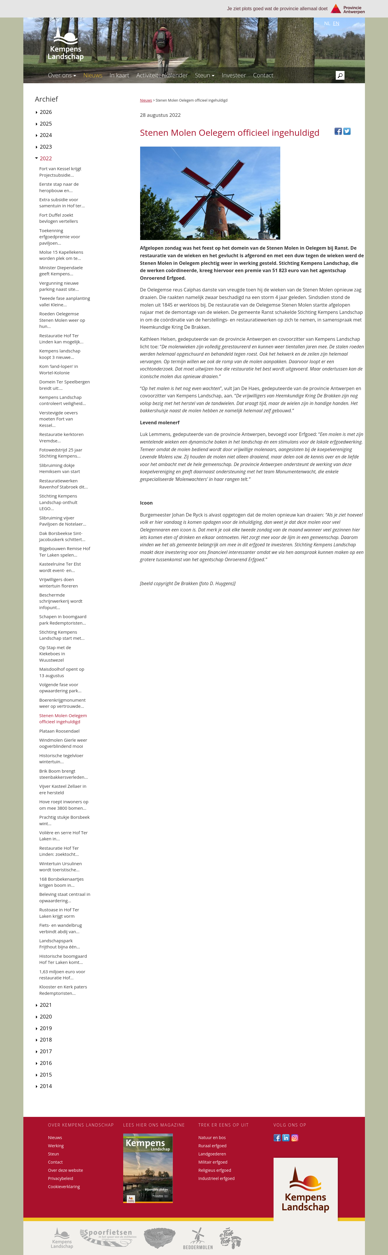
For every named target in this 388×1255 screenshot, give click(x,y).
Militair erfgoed (213, 1162)
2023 (46, 146)
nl (327, 23)
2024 (46, 134)
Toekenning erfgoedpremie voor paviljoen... (59, 236)
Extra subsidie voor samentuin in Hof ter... (62, 202)
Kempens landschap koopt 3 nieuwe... (60, 354)
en (336, 23)
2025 (46, 123)
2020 (46, 1016)
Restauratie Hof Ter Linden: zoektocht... (59, 851)
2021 (46, 1004)
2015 (46, 1074)
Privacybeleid (60, 1178)
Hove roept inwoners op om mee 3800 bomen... (64, 805)
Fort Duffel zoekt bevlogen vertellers (58, 218)
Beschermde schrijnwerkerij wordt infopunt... (61, 601)
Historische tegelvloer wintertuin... (61, 758)
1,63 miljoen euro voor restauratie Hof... (62, 975)
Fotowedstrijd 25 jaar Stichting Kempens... (60, 453)
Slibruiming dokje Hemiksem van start (59, 468)
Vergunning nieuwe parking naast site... (59, 286)
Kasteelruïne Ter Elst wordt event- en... (60, 567)
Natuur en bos (212, 1137)
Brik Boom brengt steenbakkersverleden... (63, 774)
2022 (46, 158)
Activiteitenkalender (162, 75)
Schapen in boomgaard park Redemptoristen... (63, 619)
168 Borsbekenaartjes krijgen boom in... (61, 882)
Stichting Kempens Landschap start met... (62, 635)
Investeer (234, 75)
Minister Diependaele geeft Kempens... (61, 271)
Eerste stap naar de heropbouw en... (59, 187)
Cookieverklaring (64, 1186)
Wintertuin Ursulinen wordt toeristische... (60, 866)
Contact (263, 75)
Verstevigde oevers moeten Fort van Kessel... (58, 419)
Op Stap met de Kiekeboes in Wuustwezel (55, 653)
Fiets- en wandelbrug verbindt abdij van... (60, 928)
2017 (46, 1051)
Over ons (62, 75)
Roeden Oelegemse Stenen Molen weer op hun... (62, 320)
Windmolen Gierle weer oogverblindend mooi (63, 743)
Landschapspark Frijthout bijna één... (59, 944)
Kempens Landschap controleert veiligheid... (62, 400)
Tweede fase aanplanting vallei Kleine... (64, 301)
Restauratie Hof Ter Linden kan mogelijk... (61, 339)
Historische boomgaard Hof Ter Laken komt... (63, 959)
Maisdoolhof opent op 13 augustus (61, 672)
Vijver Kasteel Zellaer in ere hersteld (62, 789)
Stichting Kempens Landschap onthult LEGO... (58, 502)
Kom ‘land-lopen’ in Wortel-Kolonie (58, 369)
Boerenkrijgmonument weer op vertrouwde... (62, 703)
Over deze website (65, 1170)
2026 (46, 111)
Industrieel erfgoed (217, 1178)
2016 (46, 1062)
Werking (56, 1145)
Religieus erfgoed (215, 1170)
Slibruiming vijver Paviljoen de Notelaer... (62, 521)
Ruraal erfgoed (213, 1145)
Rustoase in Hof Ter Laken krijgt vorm (59, 913)
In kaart (119, 75)
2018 (46, 1039)
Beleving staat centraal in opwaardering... (65, 897)
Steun (205, 75)
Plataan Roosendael (59, 731)
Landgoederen (212, 1154)
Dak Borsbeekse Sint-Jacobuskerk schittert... (62, 536)
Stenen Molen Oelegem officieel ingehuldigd (63, 718)
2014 (46, 1085)
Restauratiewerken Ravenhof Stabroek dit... (63, 484)
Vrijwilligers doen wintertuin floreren (58, 582)
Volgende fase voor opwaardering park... (60, 687)
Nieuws (92, 75)
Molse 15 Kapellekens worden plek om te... (61, 255)
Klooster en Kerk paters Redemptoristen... (63, 990)
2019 (46, 1028)
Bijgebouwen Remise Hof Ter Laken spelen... (64, 551)
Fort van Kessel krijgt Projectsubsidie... (60, 172)
